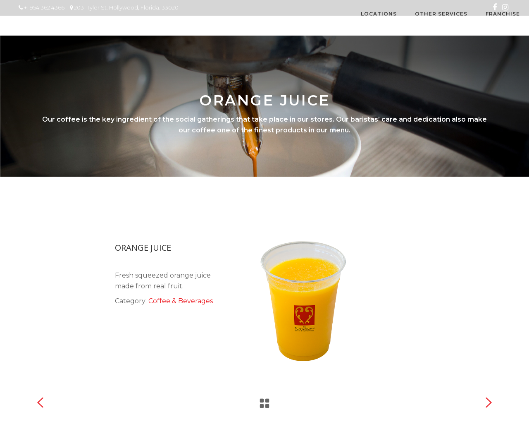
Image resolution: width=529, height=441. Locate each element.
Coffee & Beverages (180, 301)
